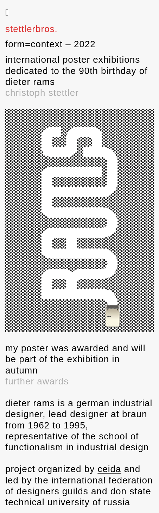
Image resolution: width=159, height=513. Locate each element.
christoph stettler (42, 92)
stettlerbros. (31, 29)
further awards (37, 381)
